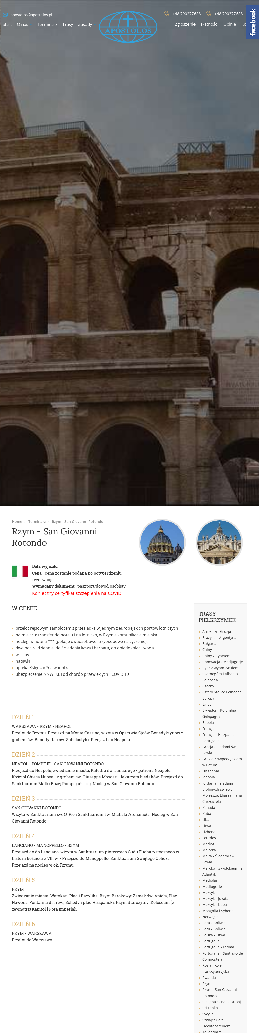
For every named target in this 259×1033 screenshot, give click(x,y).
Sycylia (208, 1013)
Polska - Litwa (213, 935)
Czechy (208, 686)
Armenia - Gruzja (216, 631)
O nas (22, 24)
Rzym (206, 983)
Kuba (206, 813)
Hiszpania (210, 771)
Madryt (208, 843)
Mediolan (210, 880)
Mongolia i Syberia (218, 910)
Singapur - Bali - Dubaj (221, 1001)
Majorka (209, 850)
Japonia (208, 777)
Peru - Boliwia (214, 922)
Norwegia (210, 916)
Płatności (209, 24)
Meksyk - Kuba (214, 904)
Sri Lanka (210, 1007)
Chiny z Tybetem (216, 655)
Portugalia (211, 941)
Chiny (207, 649)
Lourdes (209, 837)
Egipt (206, 704)
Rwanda (209, 977)
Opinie (229, 24)
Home (17, 521)
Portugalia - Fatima (218, 947)
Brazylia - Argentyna (219, 637)
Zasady (85, 24)
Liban (207, 819)
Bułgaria (209, 643)
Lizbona (208, 831)
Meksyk (208, 892)
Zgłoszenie (185, 24)
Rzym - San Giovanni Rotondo (77, 521)
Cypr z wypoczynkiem (220, 667)
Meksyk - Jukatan (216, 898)
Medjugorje (212, 886)
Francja (208, 728)
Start (7, 24)
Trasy (67, 24)
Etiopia (208, 722)
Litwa (206, 825)
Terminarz (47, 24)
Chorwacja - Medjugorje (222, 661)
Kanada (208, 807)
